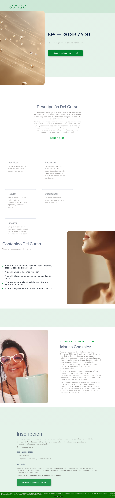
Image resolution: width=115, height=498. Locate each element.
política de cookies (12, 494)
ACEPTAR (58, 496)
